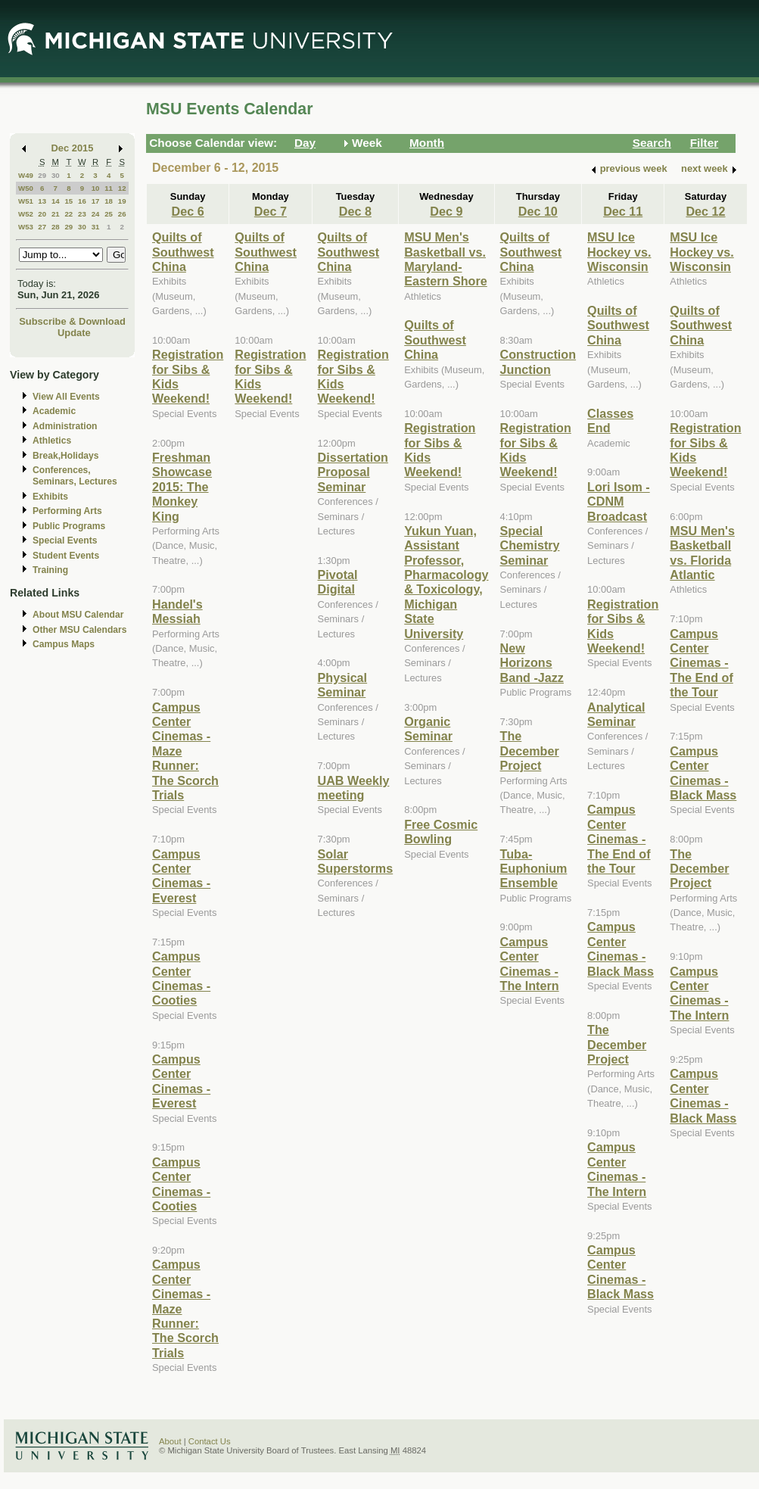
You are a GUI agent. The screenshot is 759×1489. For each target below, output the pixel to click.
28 (55, 227)
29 (42, 175)
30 (55, 175)
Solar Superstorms (355, 861)
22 (68, 214)
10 (96, 188)
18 (108, 201)
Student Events (66, 555)
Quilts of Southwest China (183, 251)
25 (108, 214)
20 (42, 214)
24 (96, 214)
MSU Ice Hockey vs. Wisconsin (619, 251)
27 (42, 227)
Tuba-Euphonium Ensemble (534, 868)
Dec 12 (705, 211)
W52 (25, 214)
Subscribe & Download (72, 321)
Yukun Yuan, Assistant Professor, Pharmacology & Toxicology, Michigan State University (446, 582)
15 (68, 201)
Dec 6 (188, 211)
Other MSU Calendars (80, 630)
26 (122, 214)
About (170, 1441)
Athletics (52, 440)
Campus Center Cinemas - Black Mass (620, 948)
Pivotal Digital (338, 582)
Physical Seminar (343, 685)
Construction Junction (538, 361)
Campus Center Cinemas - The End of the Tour (618, 838)
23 (82, 214)
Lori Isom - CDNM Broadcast (618, 501)
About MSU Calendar (78, 614)
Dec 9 (446, 211)
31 (96, 227)
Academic (54, 411)
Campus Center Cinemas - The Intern (529, 963)
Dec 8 (355, 211)
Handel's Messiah (177, 611)
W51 (25, 201)
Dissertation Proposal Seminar (353, 472)
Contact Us (209, 1441)
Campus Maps (64, 644)
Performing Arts (67, 511)
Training (50, 570)
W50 (25, 188)
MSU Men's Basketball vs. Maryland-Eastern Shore (445, 259)
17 (96, 201)
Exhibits (50, 496)
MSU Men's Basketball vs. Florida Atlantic (702, 552)
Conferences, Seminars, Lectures (75, 476)
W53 (25, 227)
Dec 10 (538, 211)
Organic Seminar (428, 729)
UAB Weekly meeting (354, 788)
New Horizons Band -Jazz (532, 662)
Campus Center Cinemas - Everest (181, 876)
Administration (65, 426)
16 (82, 201)
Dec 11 (622, 211)
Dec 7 (270, 211)
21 (55, 214)
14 (55, 201)
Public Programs (69, 526)
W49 (25, 175)
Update (74, 332)
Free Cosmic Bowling (440, 832)
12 (122, 188)
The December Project (529, 750)
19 (122, 201)
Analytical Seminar (616, 714)
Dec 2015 (72, 148)
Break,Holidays (66, 455)
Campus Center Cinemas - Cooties (181, 978)
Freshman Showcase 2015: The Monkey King (182, 486)
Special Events (65, 540)
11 (108, 188)
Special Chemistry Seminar (530, 545)
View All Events (66, 396)
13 (42, 201)
